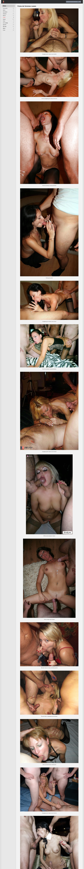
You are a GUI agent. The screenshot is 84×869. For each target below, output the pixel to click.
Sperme (4, 24)
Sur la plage (5, 22)
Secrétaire (5, 11)
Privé (4, 30)
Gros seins (5, 8)
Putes (4, 17)
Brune (4, 15)
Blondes (4, 26)
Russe (4, 19)
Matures (4, 13)
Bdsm (4, 28)
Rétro (4, 10)
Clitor (4, 21)
